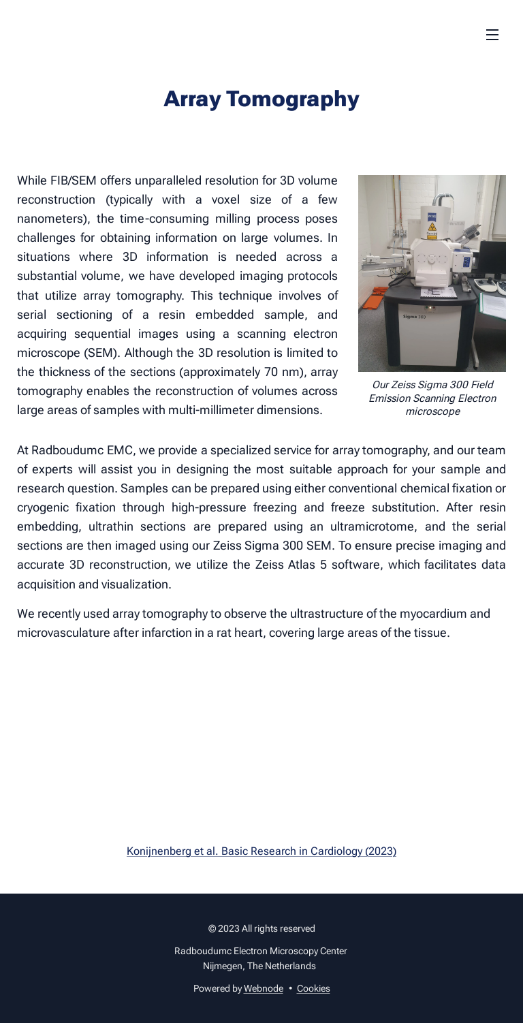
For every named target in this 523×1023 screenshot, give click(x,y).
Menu (492, 34)
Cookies (313, 988)
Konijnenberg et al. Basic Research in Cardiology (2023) (261, 851)
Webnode (263, 988)
